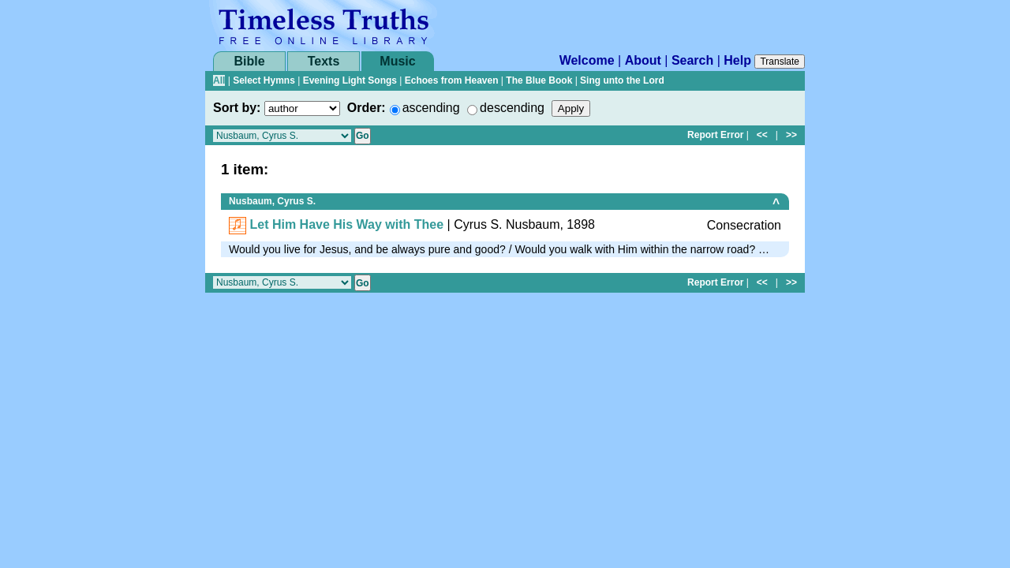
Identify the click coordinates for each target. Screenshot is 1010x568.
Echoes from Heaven (452, 80)
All (219, 80)
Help (737, 60)
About (643, 60)
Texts (324, 61)
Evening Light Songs (350, 80)
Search (692, 60)
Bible (249, 61)
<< (762, 134)
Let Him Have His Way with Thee (346, 224)
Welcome (587, 60)
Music (397, 61)
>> (791, 134)
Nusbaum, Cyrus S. (272, 201)
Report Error (715, 134)
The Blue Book (539, 80)
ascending (431, 107)
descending (512, 107)
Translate (779, 61)
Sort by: (236, 107)
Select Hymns (264, 80)
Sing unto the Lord (622, 80)
